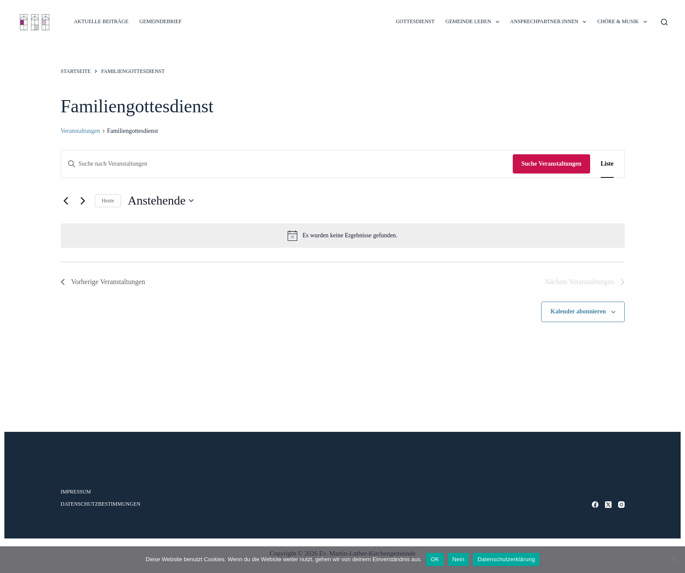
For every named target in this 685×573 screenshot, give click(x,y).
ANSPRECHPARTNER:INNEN (550, 22)
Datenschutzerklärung (506, 559)
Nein (458, 559)
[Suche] (664, 22)
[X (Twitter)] (608, 504)
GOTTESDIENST (415, 21)
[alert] (343, 235)
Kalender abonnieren (578, 311)
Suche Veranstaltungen (551, 163)
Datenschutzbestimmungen (101, 504)
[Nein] (674, 559)
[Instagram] (621, 504)
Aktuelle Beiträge (101, 21)
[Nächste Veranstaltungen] (83, 200)
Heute (108, 201)
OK (435, 559)
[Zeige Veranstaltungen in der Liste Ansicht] (607, 164)
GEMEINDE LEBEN (474, 22)
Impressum (76, 492)
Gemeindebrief (160, 21)
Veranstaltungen (80, 131)
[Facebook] (595, 504)
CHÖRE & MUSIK (623, 22)
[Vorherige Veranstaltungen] (66, 200)
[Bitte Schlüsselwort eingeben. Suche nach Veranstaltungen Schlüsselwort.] (287, 164)
